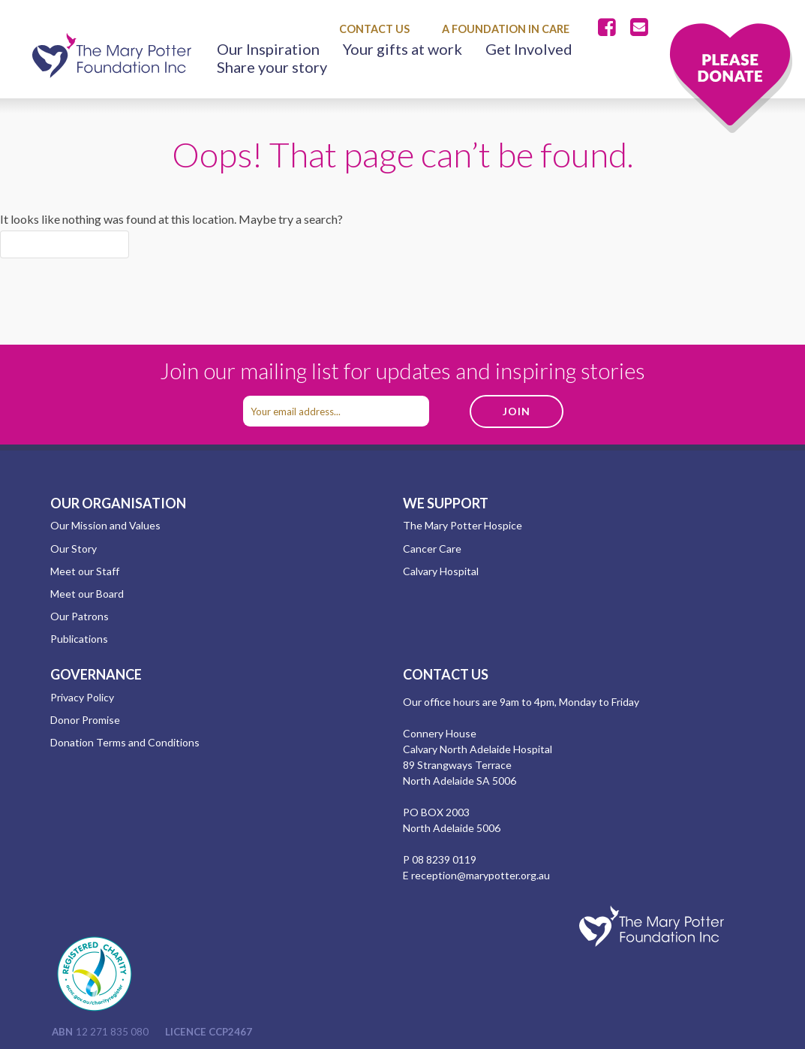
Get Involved (528, 49)
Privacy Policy (82, 697)
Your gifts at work (402, 49)
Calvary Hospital (441, 571)
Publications (79, 638)
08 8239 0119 (444, 859)
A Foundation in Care (505, 29)
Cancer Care (432, 548)
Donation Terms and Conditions (125, 742)
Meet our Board (87, 593)
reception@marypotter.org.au (480, 875)
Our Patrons (79, 616)
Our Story (73, 548)
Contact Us (374, 29)
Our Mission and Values (105, 525)
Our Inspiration (268, 49)
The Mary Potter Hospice (462, 525)
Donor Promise (85, 719)
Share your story (272, 67)
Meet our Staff (84, 571)
